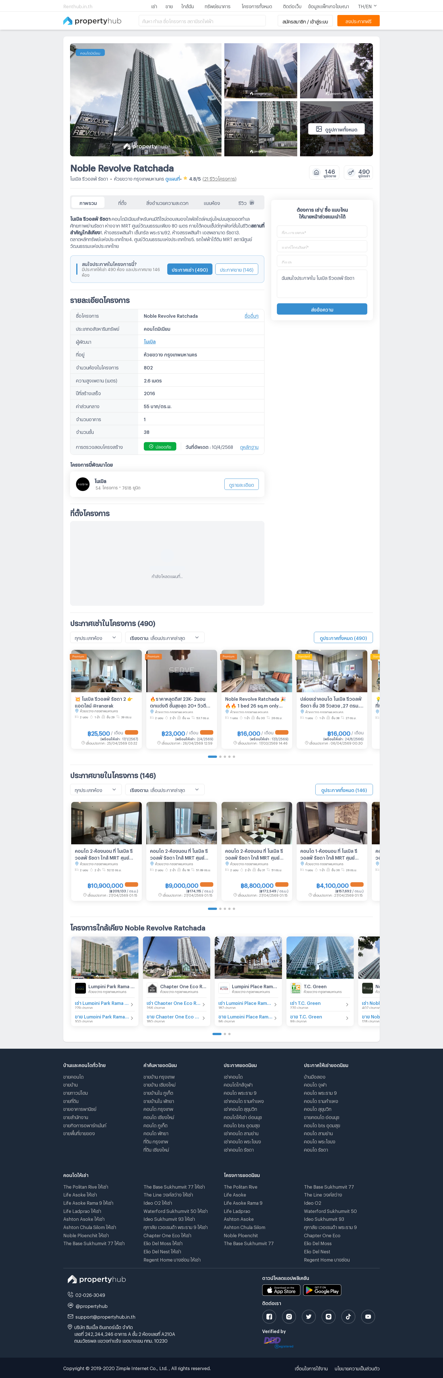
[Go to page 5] (234, 757)
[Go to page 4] (229, 757)
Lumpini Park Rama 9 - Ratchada (111, 985)
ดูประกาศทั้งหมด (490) (343, 637)
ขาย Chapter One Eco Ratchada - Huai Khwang (174, 1016)
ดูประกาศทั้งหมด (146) (344, 789)
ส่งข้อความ (322, 309)
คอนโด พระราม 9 (240, 1092)
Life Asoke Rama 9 (243, 1202)
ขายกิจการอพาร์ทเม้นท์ (84, 1124)
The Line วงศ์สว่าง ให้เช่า (168, 1194)
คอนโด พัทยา (156, 1132)
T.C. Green (315, 985)
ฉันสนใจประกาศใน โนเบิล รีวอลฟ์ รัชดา (322, 284)
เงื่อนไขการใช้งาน (311, 1368)
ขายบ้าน (70, 1084)
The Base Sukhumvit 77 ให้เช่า (94, 1242)
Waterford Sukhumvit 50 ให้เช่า (176, 1210)
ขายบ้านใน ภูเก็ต (158, 1092)
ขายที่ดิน (71, 1100)
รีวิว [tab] (246, 202)
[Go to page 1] (212, 757)
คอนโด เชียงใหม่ (159, 1116)
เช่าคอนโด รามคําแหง (244, 1100)
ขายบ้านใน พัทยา (159, 1100)
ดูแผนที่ (172, 178)
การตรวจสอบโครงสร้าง (99, 446)
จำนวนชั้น (85, 431)
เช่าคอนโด (233, 1076)
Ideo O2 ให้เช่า (158, 1202)
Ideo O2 (312, 1202)
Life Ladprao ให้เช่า (82, 1210)
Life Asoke (235, 1194)
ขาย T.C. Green (306, 1016)
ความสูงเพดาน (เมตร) (96, 380)
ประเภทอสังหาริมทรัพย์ (97, 328)
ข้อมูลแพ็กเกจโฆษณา (328, 5)
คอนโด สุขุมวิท (317, 1108)
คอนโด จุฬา (315, 1084)
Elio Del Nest (317, 1250)
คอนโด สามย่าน (318, 1132)
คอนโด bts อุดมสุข (242, 1124)
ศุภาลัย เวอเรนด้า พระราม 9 (330, 1226)
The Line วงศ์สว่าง (323, 1194)
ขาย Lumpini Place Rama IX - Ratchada (245, 1016)
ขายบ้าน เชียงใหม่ (159, 1084)
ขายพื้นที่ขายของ (79, 1132)
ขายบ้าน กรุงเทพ (159, 1076)
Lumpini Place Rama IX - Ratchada (255, 985)
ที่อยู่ (80, 354)
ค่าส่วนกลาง (87, 405)
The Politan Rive (240, 1186)
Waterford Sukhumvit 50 (330, 1210)
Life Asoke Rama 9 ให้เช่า (88, 1202)
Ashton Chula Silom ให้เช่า (89, 1226)
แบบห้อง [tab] (212, 202)
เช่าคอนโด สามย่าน (241, 1132)
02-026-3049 (90, 1294)
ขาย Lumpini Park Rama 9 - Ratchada (102, 1016)
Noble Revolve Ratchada (122, 166)
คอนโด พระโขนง (319, 1141)
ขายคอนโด (73, 1076)
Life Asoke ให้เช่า (80, 1194)
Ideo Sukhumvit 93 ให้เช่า (169, 1218)
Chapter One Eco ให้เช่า (167, 1234)
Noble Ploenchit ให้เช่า (86, 1234)
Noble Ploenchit (241, 1234)
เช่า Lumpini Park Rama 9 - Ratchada (102, 1002)
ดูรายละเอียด (241, 484)
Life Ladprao (237, 1210)
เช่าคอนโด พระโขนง (242, 1141)
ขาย (169, 5)
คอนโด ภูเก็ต (156, 1124)
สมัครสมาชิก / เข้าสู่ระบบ (305, 21)
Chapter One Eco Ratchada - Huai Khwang (183, 985)
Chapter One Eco (322, 1234)
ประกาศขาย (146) (236, 269)
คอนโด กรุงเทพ (158, 1108)
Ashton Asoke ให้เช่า (84, 1218)
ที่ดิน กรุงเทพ (156, 1141)
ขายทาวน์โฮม (75, 1092)
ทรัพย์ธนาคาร (218, 5)
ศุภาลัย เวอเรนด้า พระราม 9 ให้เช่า (176, 1226)
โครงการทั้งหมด (257, 5)
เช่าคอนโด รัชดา (239, 1149)
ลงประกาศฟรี (359, 20)
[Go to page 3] (225, 757)
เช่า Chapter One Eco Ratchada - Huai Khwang (174, 1002)
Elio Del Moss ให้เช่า (163, 1242)
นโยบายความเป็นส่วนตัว (357, 1368)
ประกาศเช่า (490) (190, 269)
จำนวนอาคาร (88, 418)
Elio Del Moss (318, 1242)
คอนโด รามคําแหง (321, 1100)
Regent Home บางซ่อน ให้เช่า (172, 1259)
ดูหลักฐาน (249, 446)
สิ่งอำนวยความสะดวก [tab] (167, 202)
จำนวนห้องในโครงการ (97, 367)
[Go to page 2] (220, 757)
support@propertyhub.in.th (105, 1316)
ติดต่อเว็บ (292, 5)
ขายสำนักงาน (75, 1116)
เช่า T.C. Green (305, 1002)
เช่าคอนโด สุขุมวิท (240, 1108)
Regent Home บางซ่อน (327, 1259)
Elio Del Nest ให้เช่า (162, 1250)
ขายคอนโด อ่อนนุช (321, 1116)
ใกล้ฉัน (187, 5)
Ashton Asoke (239, 1218)
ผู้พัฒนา (83, 341)
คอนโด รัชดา (316, 1149)
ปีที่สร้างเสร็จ (88, 392)
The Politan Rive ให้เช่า (85, 1186)
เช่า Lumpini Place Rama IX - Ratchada (245, 1002)
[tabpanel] (167, 407)
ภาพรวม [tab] (88, 202)
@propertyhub (92, 1305)
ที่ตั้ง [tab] (122, 202)
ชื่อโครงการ (87, 315)
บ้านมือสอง (314, 1076)
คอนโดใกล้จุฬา (238, 1084)
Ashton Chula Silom (244, 1226)
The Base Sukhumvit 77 (249, 1242)
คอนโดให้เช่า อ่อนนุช (243, 1116)
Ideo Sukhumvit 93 (324, 1218)
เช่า (154, 5)
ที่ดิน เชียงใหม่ (156, 1149)
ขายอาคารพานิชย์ (79, 1108)
